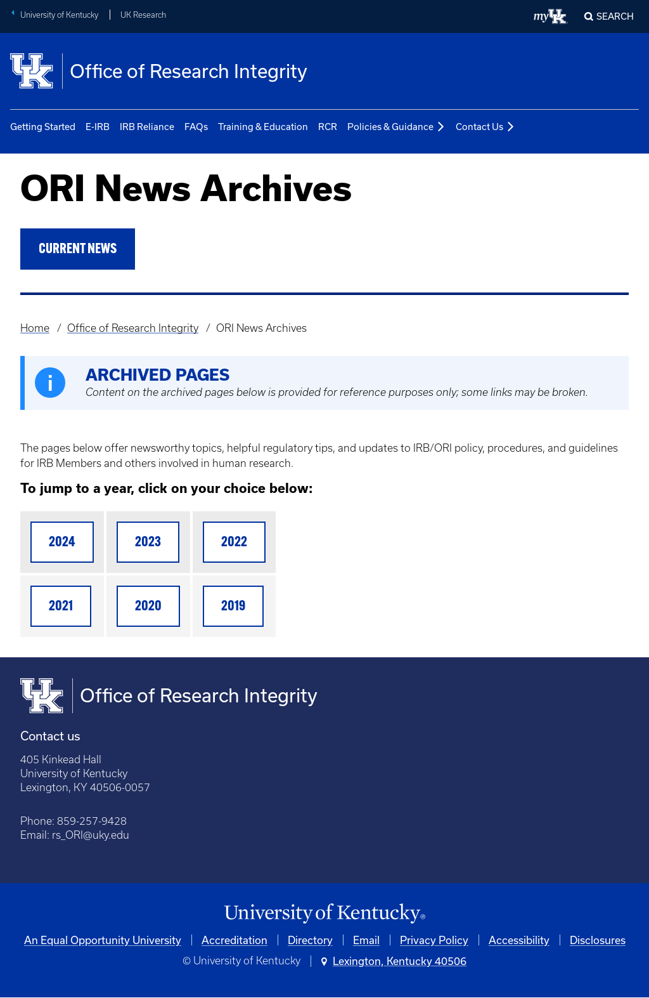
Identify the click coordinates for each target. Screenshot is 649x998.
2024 (62, 542)
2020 (148, 607)
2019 (233, 607)
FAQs (196, 126)
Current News (78, 249)
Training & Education (263, 126)
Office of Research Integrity (132, 328)
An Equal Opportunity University (102, 940)
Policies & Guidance (396, 127)
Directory (310, 940)
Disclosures (598, 940)
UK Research (143, 15)
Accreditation (234, 940)
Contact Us (485, 127)
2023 (148, 542)
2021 (61, 607)
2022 (234, 542)
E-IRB (98, 126)
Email (366, 940)
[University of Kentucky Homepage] (324, 913)
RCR (327, 126)
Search (615, 16)
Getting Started (42, 126)
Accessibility (519, 940)
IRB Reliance (147, 126)
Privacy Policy (434, 940)
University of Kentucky (59, 15)
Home (34, 328)
